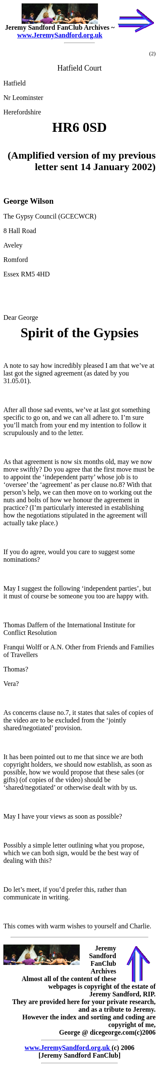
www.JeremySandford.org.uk (59, 35)
